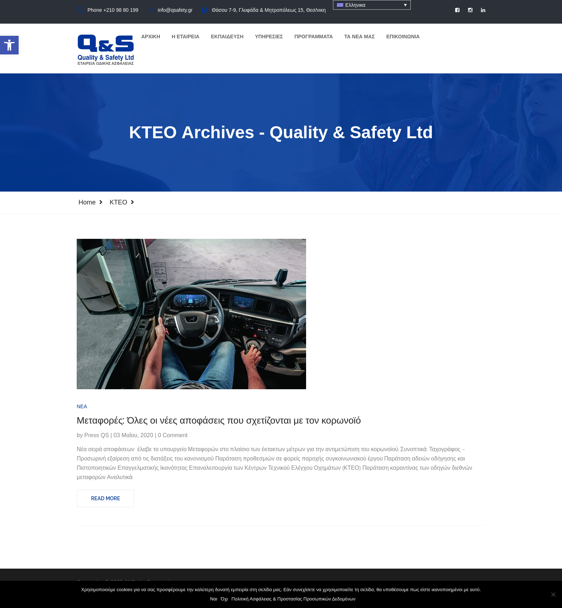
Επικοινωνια (403, 36)
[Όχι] (553, 594)
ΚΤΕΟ (118, 202)
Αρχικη (150, 36)
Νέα (82, 410)
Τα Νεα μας (359, 36)
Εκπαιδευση (227, 36)
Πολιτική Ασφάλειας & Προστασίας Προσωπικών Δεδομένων (294, 599)
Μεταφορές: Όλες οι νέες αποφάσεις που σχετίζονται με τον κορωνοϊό (219, 424)
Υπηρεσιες (269, 36)
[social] (457, 10)
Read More (105, 502)
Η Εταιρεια (186, 36)
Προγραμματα (314, 36)
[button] (9, 45)
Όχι (224, 599)
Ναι (213, 599)
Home (87, 202)
